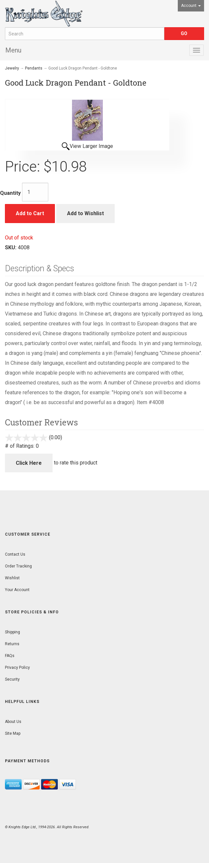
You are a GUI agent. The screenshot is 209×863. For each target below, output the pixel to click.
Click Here (29, 463)
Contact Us (15, 554)
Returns (12, 644)
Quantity (10, 193)
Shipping (12, 632)
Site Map (12, 733)
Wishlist (12, 578)
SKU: (11, 247)
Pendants (33, 68)
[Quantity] (35, 192)
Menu (13, 50)
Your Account (17, 589)
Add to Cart (30, 213)
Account (191, 5)
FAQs (9, 655)
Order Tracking (18, 566)
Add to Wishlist (85, 213)
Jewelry (12, 68)
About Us (13, 721)
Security (12, 679)
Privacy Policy (17, 667)
